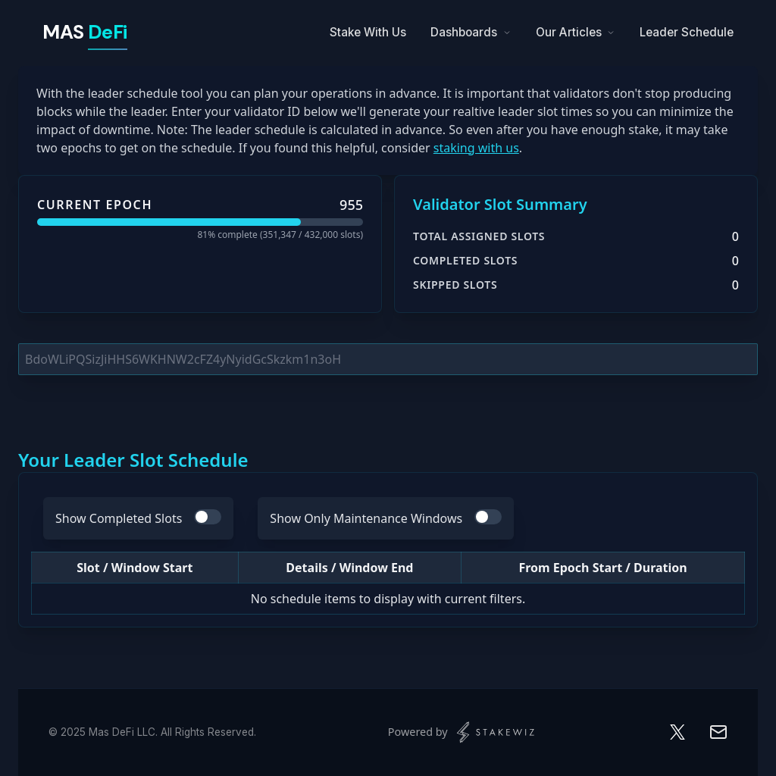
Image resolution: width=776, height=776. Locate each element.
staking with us (476, 147)
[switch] (207, 516)
